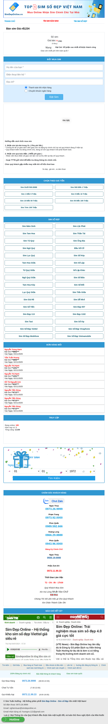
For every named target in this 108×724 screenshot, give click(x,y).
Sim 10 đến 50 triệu (28, 201)
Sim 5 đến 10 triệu (79, 194)
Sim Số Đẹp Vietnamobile (79, 336)
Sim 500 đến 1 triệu (79, 187)
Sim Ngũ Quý (29, 248)
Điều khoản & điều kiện (54, 665)
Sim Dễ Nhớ (79, 299)
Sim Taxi (29, 321)
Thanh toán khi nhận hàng (40, 87)
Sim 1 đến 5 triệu (28, 194)
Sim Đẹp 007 (79, 307)
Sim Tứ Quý (28, 241)
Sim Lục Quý (29, 255)
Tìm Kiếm (54, 478)
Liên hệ (69, 665)
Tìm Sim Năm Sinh (50, 21)
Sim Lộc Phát (79, 226)
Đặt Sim (54, 97)
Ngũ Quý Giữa (28, 277)
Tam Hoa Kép (29, 285)
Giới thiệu (16, 665)
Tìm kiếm (5, 665)
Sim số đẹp (63, 701)
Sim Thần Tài (79, 233)
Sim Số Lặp (79, 263)
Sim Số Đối (79, 285)
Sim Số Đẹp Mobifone (29, 336)
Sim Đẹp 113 (29, 314)
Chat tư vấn (7, 687)
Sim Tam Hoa (29, 233)
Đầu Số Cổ (79, 248)
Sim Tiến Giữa (79, 292)
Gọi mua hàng (8, 681)
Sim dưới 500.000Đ (29, 187)
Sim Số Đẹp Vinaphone (79, 329)
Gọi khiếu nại (8, 694)
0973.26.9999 (27, 681)
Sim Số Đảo (79, 277)
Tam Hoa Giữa (28, 263)
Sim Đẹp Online (49, 701)
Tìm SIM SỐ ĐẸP (80, 21)
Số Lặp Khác (79, 270)
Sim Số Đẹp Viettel (28, 329)
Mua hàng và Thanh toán (32, 665)
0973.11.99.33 (27, 694)
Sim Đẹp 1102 (79, 314)
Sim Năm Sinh (28, 226)
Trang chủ (9, 21)
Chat (54, 501)
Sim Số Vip (79, 321)
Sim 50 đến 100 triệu (79, 201)
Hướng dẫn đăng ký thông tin (87, 665)
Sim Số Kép (79, 255)
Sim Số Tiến (28, 307)
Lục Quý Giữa (28, 292)
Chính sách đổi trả (74, 668)
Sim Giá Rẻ (29, 299)
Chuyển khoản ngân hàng (40, 91)
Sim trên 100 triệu (29, 207)
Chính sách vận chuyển (56, 668)
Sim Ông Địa (79, 241)
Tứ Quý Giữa (29, 270)
